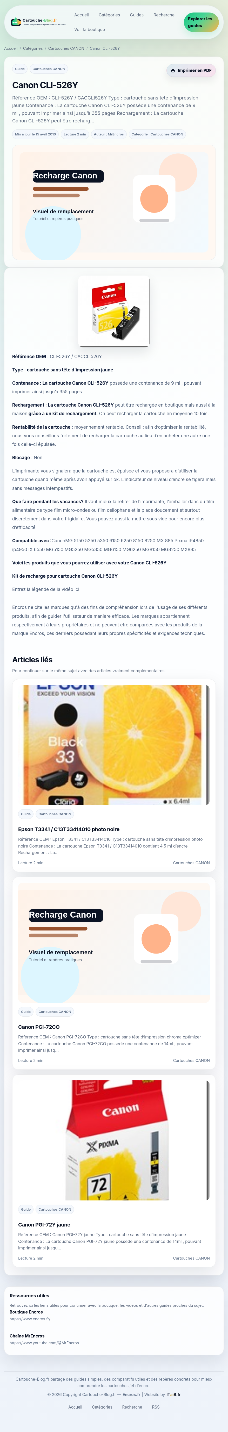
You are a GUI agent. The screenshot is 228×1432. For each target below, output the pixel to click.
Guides (137, 14)
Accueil (81, 14)
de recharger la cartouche (109, 435)
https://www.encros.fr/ (30, 1319)
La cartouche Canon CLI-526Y (75, 383)
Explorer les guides (200, 22)
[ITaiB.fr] (173, 1395)
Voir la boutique (89, 29)
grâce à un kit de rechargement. (63, 413)
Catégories (109, 14)
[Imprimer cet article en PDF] (191, 70)
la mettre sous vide (147, 518)
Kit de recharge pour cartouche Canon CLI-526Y (65, 576)
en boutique (170, 405)
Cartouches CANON (66, 48)
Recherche (164, 14)
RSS (155, 1407)
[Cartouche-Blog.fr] (37, 22)
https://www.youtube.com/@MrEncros (44, 1343)
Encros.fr (131, 1394)
